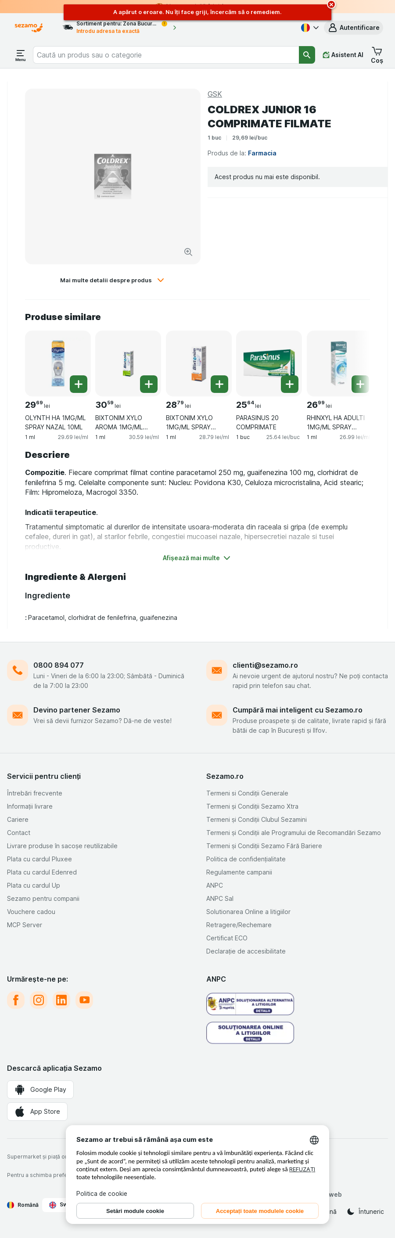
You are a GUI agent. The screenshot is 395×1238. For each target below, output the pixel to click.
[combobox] (166, 55)
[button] (353, 28)
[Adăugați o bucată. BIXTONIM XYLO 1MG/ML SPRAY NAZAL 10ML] (219, 384)
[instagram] (38, 1000)
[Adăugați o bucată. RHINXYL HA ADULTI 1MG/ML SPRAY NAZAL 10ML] (360, 384)
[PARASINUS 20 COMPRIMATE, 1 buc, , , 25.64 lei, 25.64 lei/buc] (269, 363)
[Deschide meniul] (20, 55)
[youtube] (84, 1000)
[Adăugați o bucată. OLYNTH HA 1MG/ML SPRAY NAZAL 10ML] (78, 384)
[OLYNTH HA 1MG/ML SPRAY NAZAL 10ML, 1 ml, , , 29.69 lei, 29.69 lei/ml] (58, 363)
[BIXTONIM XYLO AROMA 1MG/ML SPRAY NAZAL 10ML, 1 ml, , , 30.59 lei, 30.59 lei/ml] (128, 363)
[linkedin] (61, 1000)
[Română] (309, 27)
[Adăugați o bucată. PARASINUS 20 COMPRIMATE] (289, 384)
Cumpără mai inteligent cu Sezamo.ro (298, 709)
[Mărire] (188, 252)
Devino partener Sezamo (76, 709)
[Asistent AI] (343, 55)
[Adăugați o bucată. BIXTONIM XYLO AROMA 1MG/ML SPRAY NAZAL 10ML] (149, 384)
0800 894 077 (58, 665)
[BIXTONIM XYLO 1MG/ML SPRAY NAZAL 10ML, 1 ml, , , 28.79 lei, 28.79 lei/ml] (199, 363)
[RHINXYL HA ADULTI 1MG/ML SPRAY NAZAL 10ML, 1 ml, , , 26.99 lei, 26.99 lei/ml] (340, 363)
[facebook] (16, 1000)
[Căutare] (307, 55)
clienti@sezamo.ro (265, 665)
